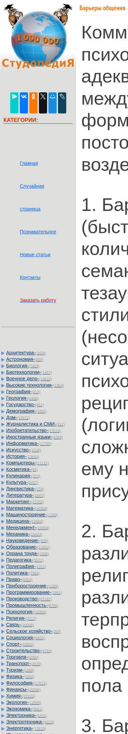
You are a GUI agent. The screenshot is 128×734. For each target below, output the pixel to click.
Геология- (22, 398)
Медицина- (24, 521)
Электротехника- (30, 721)
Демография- (26, 411)
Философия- (26, 683)
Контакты (30, 277)
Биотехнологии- (29, 372)
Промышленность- (32, 605)
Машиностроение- (32, 514)
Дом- (18, 417)
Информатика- (29, 443)
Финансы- (23, 689)
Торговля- (22, 657)
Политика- (23, 573)
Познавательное (38, 231)
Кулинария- (23, 475)
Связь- (20, 624)
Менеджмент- (27, 527)
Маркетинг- (25, 501)
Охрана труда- (27, 553)
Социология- (25, 637)
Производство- (29, 598)
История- (22, 456)
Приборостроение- (32, 585)
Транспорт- (24, 663)
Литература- (25, 495)
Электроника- (26, 715)
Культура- (22, 482)
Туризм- (20, 670)
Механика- (24, 534)
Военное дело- (29, 378)
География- (23, 391)
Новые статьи (35, 254)
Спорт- (20, 644)
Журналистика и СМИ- (35, 424)
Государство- (25, 404)
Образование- (28, 547)
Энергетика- (26, 728)
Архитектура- (26, 352)
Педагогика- (25, 560)
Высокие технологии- (35, 385)
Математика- (26, 508)
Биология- (23, 365)
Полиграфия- (26, 566)
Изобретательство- (33, 430)
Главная (29, 163)
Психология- (26, 611)
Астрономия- (24, 359)
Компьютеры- (27, 462)
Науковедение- (27, 540)
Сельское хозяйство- (33, 631)
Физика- (20, 676)
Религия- (21, 618)
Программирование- (34, 592)
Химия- (20, 696)
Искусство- (23, 450)
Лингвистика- (25, 488)
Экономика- (24, 709)
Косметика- (22, 469)
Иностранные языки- (34, 437)
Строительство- (29, 650)
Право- (19, 579)
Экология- (23, 702)
